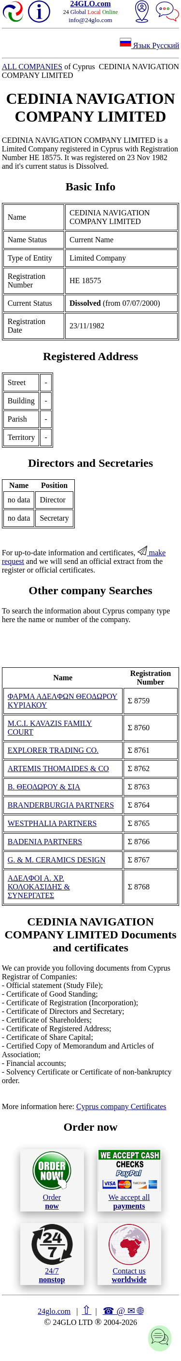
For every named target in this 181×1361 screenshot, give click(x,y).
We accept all (129, 1180)
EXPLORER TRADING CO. (53, 750)
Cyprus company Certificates (121, 1106)
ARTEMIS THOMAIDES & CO (58, 768)
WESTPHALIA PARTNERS (52, 823)
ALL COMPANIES (32, 66)
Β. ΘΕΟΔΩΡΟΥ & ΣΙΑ (44, 787)
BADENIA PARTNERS (45, 841)
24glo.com (54, 1311)
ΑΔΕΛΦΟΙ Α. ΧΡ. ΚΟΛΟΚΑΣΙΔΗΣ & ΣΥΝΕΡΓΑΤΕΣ (39, 886)
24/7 (52, 1254)
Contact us (129, 1254)
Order (51, 1180)
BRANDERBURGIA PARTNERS (61, 805)
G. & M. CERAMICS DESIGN (57, 860)
